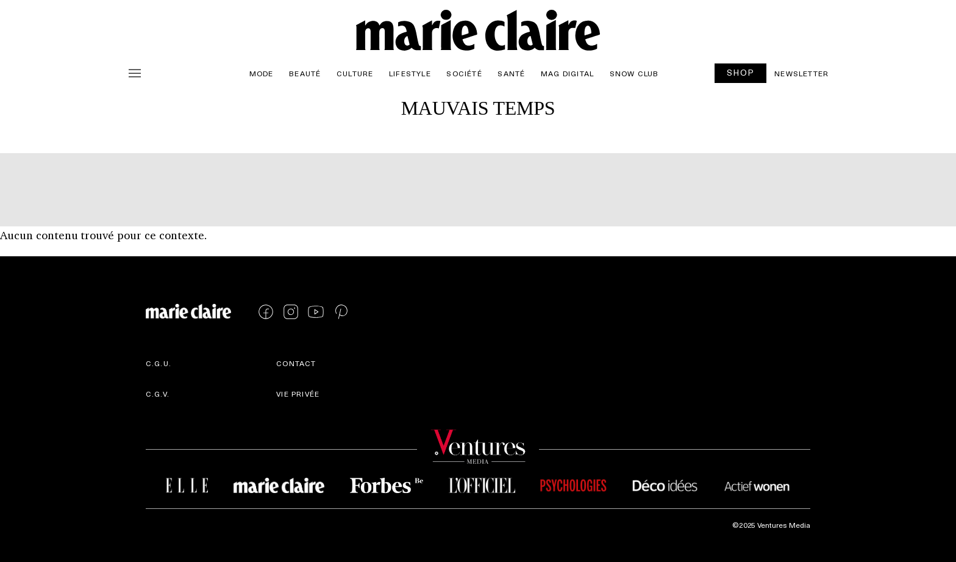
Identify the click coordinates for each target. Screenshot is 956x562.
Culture (355, 73)
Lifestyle (410, 73)
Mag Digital (567, 73)
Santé (511, 73)
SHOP (741, 72)
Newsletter (801, 73)
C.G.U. (158, 363)
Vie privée (297, 393)
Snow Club (634, 73)
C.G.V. (157, 393)
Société (464, 73)
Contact (296, 363)
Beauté (305, 73)
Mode (261, 73)
